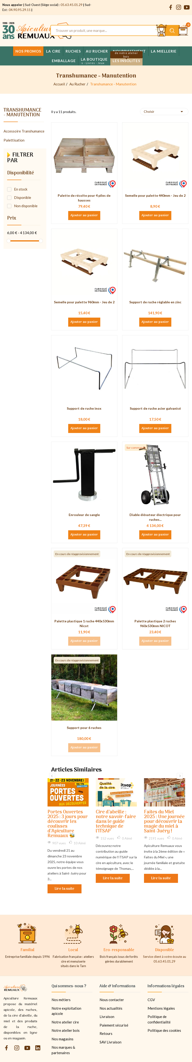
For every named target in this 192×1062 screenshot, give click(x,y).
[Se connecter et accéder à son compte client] (161, 30)
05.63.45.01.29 (71, 5)
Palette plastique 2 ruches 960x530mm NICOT (155, 623)
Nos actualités (111, 1008)
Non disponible (26, 206)
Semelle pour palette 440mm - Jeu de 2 (155, 195)
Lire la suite (64, 889)
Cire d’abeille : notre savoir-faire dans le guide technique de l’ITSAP (116, 822)
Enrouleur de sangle (84, 515)
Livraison (107, 1016)
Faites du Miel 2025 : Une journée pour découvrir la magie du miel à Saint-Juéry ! (164, 822)
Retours (106, 1033)
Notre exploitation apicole (66, 1011)
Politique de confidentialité (159, 1019)
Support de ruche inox (84, 408)
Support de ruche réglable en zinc (155, 302)
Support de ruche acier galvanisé (155, 408)
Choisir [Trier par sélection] (164, 111)
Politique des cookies (164, 1030)
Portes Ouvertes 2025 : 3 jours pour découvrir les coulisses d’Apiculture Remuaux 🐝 (68, 824)
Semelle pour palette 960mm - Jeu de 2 (84, 302)
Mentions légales (161, 1008)
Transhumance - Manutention (22, 113)
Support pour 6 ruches (84, 728)
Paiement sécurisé (114, 1025)
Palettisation (14, 140)
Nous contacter (112, 1000)
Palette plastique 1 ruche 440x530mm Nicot (84, 623)
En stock (20, 189)
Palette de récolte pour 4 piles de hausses (84, 197)
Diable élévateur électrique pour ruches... (155, 517)
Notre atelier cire (65, 1022)
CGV (151, 1000)
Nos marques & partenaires (63, 1050)
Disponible (22, 197)
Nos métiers (61, 1000)
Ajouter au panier (84, 215)
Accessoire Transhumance (24, 131)
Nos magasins (62, 1039)
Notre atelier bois (66, 1030)
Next (180, 776)
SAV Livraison (110, 1042)
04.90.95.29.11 (20, 10)
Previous (52, 776)
